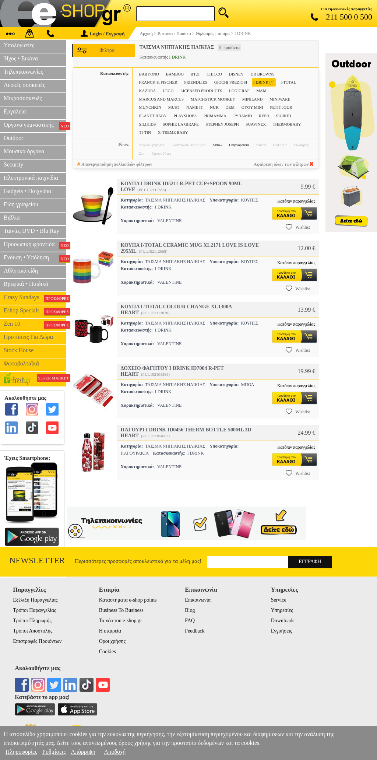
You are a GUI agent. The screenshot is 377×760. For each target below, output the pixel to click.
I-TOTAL (288, 82)
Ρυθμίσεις (54, 752)
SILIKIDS (147, 124)
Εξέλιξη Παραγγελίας (35, 600)
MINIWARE (279, 99)
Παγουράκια (239, 145)
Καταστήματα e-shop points (128, 600)
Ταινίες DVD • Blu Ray (31, 231)
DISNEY (236, 74)
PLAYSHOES (185, 115)
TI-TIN (145, 132)
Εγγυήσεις (281, 631)
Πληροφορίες (21, 752)
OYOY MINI (252, 107)
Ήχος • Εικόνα (21, 58)
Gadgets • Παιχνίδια (27, 191)
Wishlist (298, 227)
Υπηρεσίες (282, 610)
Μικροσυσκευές (23, 98)
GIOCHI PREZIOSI (230, 82)
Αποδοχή (115, 752)
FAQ (190, 620)
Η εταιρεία (110, 631)
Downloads (283, 620)
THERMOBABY (287, 124)
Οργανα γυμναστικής (35, 126)
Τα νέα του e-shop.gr (120, 620)
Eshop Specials (35, 311)
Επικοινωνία (198, 600)
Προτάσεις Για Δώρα (28, 337)
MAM (261, 90)
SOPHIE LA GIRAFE (181, 124)
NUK (214, 107)
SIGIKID (283, 115)
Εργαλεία (15, 111)
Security (13, 164)
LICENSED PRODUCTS (201, 90)
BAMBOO (175, 74)
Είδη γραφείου (21, 204)
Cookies (107, 651)
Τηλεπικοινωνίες (23, 72)
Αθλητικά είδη (21, 270)
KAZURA (147, 90)
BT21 (195, 74)
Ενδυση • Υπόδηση (35, 258)
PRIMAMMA (215, 115)
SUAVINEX (256, 124)
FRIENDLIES (195, 82)
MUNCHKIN (150, 107)
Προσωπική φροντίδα (35, 245)
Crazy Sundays (35, 298)
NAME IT (194, 107)
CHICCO (214, 74)
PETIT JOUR (281, 107)
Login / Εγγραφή (103, 33)
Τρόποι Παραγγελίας (34, 610)
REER (264, 115)
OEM (230, 107)
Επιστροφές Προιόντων (37, 641)
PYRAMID (242, 115)
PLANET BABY (153, 115)
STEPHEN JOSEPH (222, 124)
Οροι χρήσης (112, 641)
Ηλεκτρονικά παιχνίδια (31, 178)
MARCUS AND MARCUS (161, 99)
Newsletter (37, 560)
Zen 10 (35, 325)
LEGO (168, 90)
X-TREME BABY (173, 132)
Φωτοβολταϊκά (21, 363)
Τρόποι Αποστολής (32, 631)
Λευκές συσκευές (24, 85)
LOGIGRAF (239, 90)
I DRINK (263, 82)
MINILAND (252, 99)
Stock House (19, 350)
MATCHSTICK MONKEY (213, 99)
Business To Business (121, 610)
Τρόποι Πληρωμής (32, 620)
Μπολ (217, 145)
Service (278, 600)
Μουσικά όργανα (24, 151)
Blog (190, 610)
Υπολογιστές (19, 45)
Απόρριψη (83, 752)
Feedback (195, 631)
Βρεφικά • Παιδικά (26, 284)
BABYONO (149, 74)
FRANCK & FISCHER (158, 82)
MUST (174, 107)
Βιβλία (12, 217)
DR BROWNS (262, 74)
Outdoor (13, 138)
